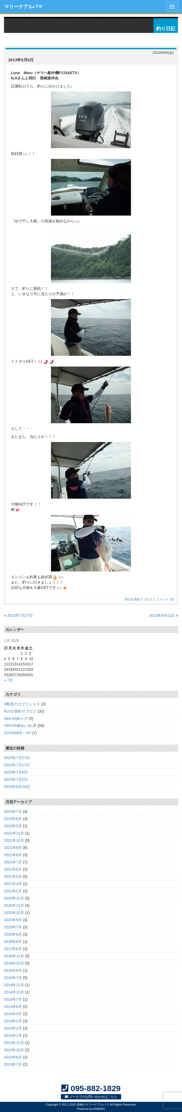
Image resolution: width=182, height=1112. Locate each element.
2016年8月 (13, 970)
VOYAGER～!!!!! (17, 733)
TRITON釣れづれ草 (20, 725)
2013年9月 (13, 1057)
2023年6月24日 (17, 787)
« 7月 (8, 680)
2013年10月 (14, 1050)
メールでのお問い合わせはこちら (91, 1097)
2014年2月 (13, 1028)
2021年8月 (13, 855)
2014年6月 (13, 1006)
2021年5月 (13, 876)
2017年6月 (13, 949)
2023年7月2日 (16, 779)
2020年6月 (13, 934)
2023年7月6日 (16, 772)
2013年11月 (14, 1043)
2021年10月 (14, 840)
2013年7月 (13, 1064)
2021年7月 (13, 862)
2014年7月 (13, 999)
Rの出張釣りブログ (139, 599)
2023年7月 (13, 811)
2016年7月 (13, 978)
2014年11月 (14, 985)
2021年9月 (13, 848)
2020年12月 (14, 898)
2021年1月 (13, 891)
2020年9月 (13, 920)
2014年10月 (14, 992)
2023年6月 (13, 819)
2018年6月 (13, 941)
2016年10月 (14, 963)
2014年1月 (13, 1035)
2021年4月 (13, 884)
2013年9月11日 (162, 615)
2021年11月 (14, 833)
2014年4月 (13, 1014)
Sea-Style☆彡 (16, 718)
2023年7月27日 (17, 758)
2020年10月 (14, 913)
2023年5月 (13, 826)
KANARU (99, 1108)
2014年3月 (13, 1021)
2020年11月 (14, 905)
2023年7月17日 (17, 765)
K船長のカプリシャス (22, 704)
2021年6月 (13, 869)
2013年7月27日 (20, 615)
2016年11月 (14, 956)
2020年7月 (13, 927)
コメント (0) (165, 599)
